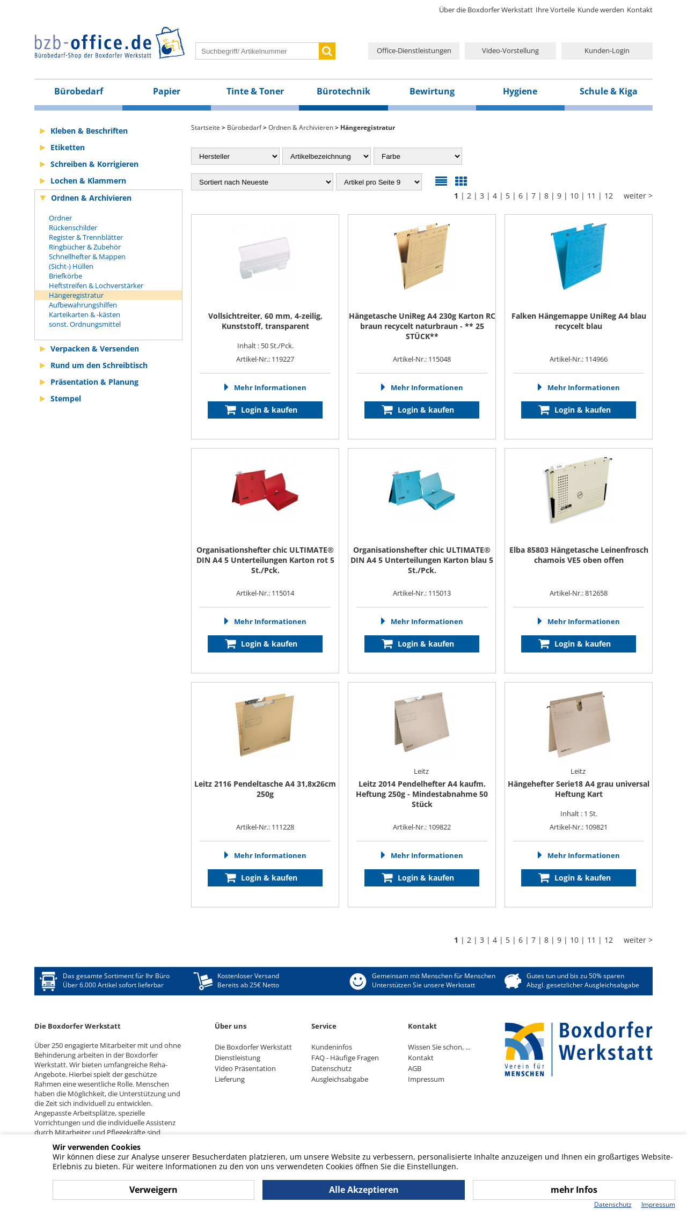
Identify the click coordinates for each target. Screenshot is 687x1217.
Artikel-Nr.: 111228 (265, 827)
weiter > (638, 195)
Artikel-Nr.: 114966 (579, 359)
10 (574, 195)
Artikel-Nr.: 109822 (422, 827)
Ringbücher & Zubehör (85, 247)
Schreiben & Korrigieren (94, 164)
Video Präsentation (245, 1068)
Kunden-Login (607, 50)
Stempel (65, 398)
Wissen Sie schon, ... (439, 1047)
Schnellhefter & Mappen (87, 256)
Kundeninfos (331, 1047)
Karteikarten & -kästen (84, 314)
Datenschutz (331, 1068)
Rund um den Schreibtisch (99, 365)
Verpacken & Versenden (94, 348)
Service (324, 1026)
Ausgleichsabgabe (339, 1079)
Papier (166, 91)
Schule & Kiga (609, 91)
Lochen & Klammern (88, 180)
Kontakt (640, 9)
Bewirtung (432, 91)
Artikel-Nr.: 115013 (422, 593)
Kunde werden (601, 9)
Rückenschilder (73, 227)
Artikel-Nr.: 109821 (579, 827)
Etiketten (67, 147)
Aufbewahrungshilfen (83, 305)
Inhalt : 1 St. (578, 798)
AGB (414, 1068)
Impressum (426, 1079)
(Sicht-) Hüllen (71, 266)
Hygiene (520, 91)
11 (591, 195)
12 (608, 195)
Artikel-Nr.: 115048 (422, 359)
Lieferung (230, 1079)
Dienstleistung (237, 1057)
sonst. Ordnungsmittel (85, 324)
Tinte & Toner (255, 91)
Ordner (60, 218)
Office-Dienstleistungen (414, 50)
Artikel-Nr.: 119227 (265, 359)
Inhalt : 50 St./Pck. (265, 330)
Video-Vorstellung (510, 50)
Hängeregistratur (76, 295)
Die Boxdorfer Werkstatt (253, 1047)
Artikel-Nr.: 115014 (265, 593)
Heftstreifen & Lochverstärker (96, 285)
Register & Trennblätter (86, 237)
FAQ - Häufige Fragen (345, 1057)
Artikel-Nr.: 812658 (579, 593)
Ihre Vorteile (555, 9)
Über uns (230, 1026)
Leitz (422, 771)
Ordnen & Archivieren (91, 198)
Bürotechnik (343, 91)
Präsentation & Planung (94, 382)
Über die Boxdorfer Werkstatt (486, 9)
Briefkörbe (65, 276)
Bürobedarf (78, 91)
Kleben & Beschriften (89, 131)
